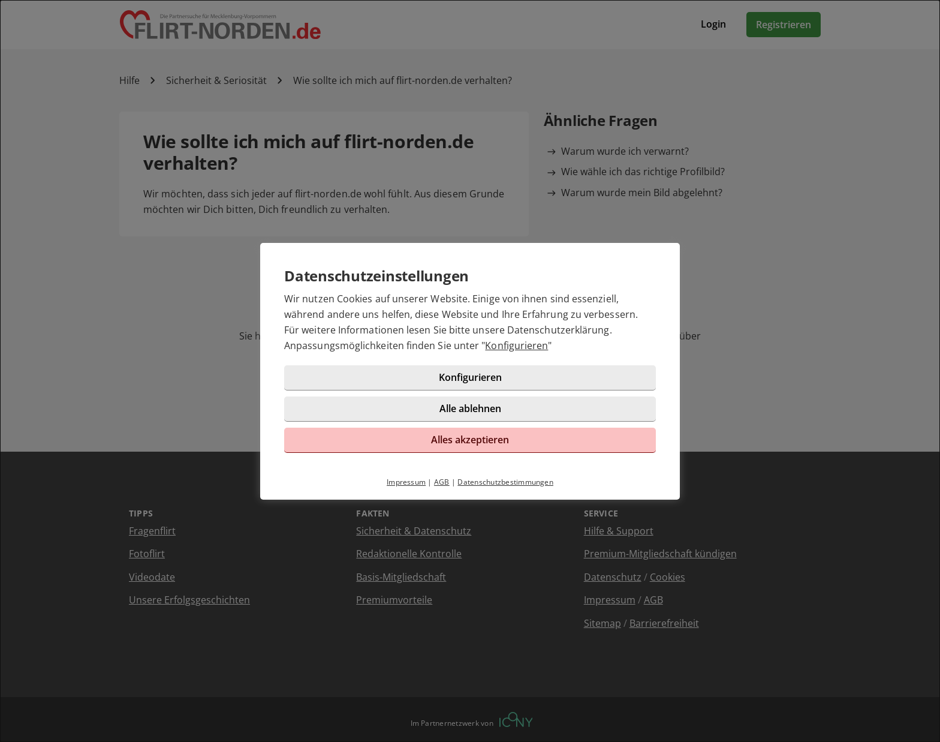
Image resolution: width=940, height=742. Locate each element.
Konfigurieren (516, 345)
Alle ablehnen (470, 408)
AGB (442, 482)
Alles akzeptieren (470, 439)
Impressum (406, 482)
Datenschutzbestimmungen (505, 482)
